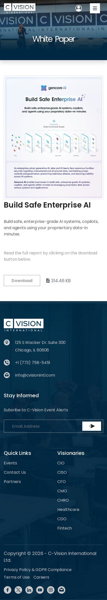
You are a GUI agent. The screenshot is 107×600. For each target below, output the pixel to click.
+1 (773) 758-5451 (32, 363)
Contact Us (15, 472)
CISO (62, 472)
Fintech (64, 528)
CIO (61, 463)
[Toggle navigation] (95, 8)
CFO (61, 482)
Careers (41, 577)
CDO (62, 519)
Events (10, 463)
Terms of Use (17, 577)
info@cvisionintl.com (35, 375)
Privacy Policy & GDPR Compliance (38, 570)
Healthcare (68, 509)
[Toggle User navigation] (78, 8)
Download (22, 281)
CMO (62, 491)
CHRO (63, 500)
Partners (12, 482)
